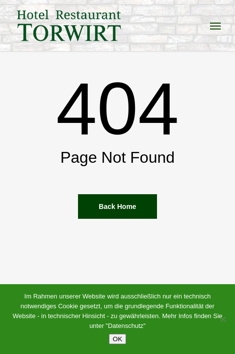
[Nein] (223, 319)
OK (117, 339)
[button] (215, 25)
